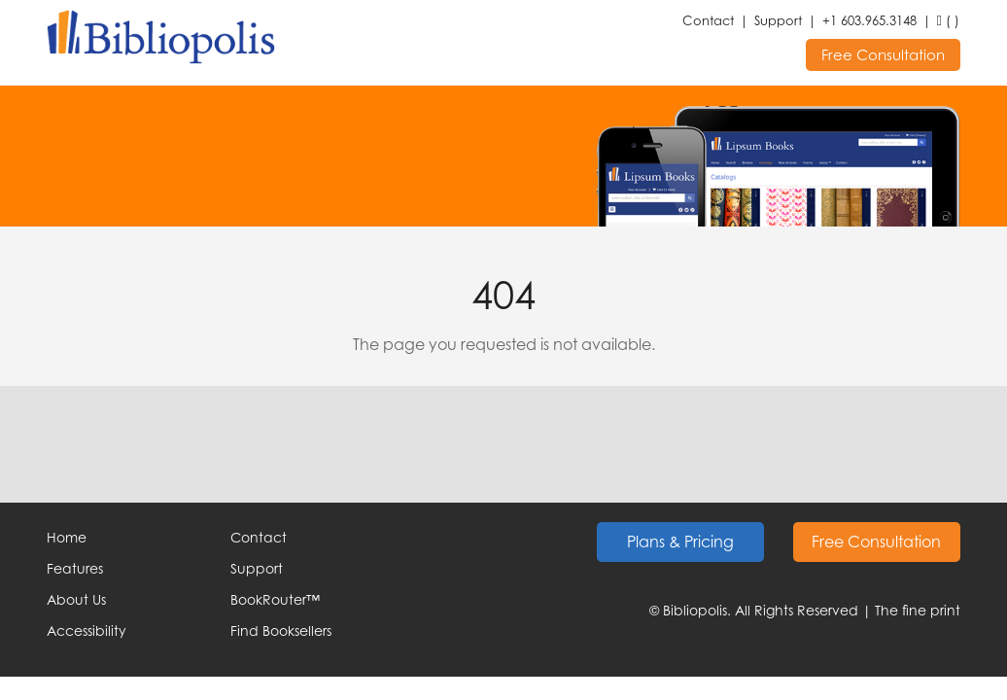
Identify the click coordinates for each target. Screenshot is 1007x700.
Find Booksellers (280, 630)
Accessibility (86, 630)
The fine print (917, 610)
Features (75, 568)
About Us (76, 599)
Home (67, 537)
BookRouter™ (275, 599)
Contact (708, 20)
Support (778, 20)
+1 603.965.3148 (869, 20)
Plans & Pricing (680, 541)
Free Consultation (883, 54)
